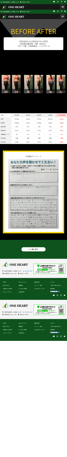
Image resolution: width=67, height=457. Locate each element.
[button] (62, 7)
